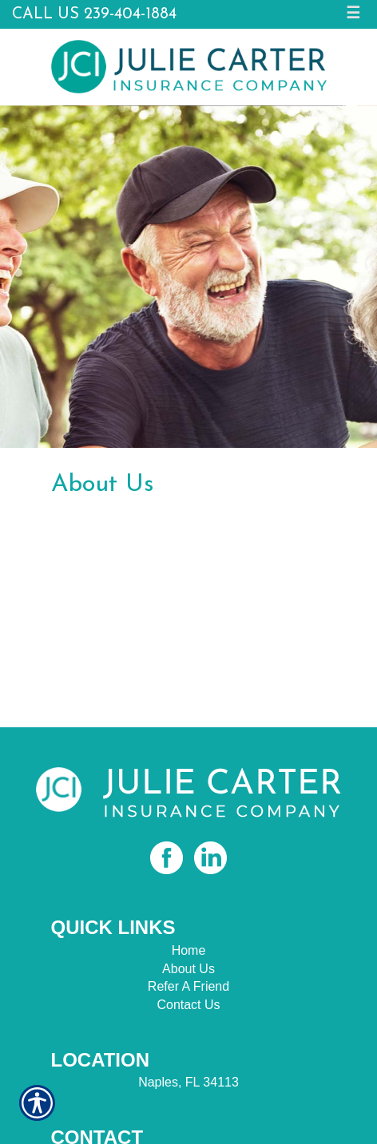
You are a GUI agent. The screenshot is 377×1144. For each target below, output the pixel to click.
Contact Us (188, 1004)
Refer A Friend (188, 986)
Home (189, 950)
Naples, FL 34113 (188, 1082)
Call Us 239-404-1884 (94, 14)
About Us (188, 969)
